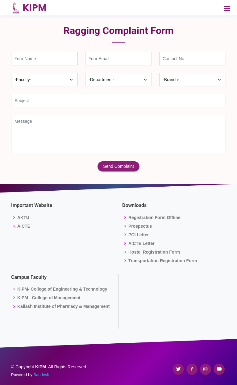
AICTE (23, 226)
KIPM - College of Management (49, 298)
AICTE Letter (141, 243)
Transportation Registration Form (162, 261)
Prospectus (140, 226)
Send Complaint (118, 166)
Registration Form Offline (154, 217)
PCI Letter (138, 235)
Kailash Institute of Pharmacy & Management (63, 306)
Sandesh (41, 374)
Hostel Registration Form (154, 252)
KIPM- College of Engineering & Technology (62, 289)
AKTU (23, 217)
